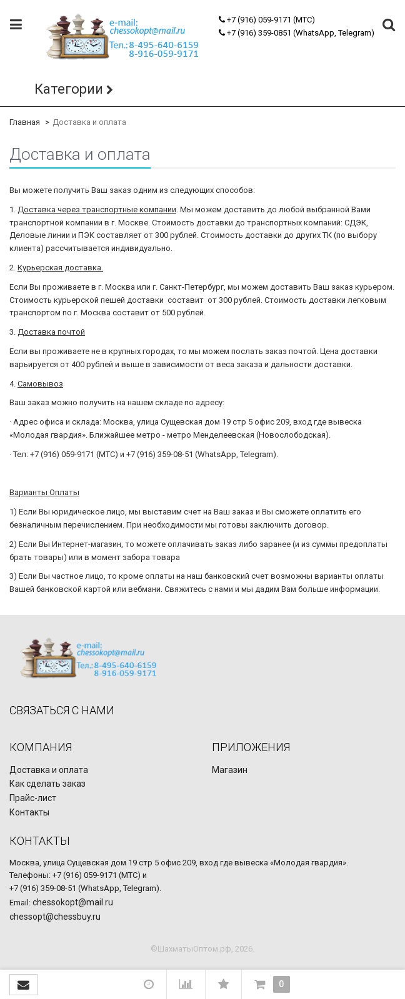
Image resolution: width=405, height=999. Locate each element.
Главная (24, 122)
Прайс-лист (32, 798)
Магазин (230, 770)
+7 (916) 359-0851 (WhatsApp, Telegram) (296, 32)
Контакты (29, 812)
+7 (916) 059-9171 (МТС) (267, 19)
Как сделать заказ (47, 784)
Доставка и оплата (48, 770)
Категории (68, 89)
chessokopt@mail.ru (72, 902)
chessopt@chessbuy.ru (55, 917)
